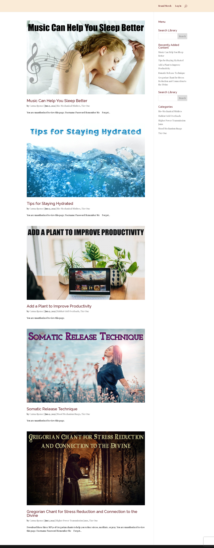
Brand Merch (164, 6)
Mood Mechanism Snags (68, 414)
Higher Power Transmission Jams (72, 520)
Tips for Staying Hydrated (50, 203)
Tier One (85, 105)
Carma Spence (37, 105)
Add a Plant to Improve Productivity (59, 306)
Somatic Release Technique (52, 409)
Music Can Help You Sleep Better (57, 100)
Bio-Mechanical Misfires (68, 105)
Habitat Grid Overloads (68, 311)
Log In (178, 6)
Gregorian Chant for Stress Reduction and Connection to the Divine (82, 513)
